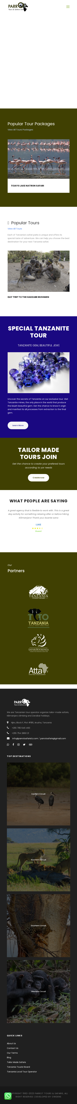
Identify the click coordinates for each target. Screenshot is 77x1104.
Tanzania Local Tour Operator (22, 1071)
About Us (11, 1043)
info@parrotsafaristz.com (25, 738)
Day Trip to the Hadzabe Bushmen (28, 297)
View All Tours (15, 228)
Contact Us (12, 1048)
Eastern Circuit (38, 794)
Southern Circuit (38, 925)
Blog (9, 1057)
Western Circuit (38, 991)
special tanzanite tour (38, 331)
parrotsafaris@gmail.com (53, 738)
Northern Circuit (38, 859)
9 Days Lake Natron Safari (27, 185)
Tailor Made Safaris (16, 1062)
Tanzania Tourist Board (18, 1067)
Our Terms (12, 1052)
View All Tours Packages (20, 129)
